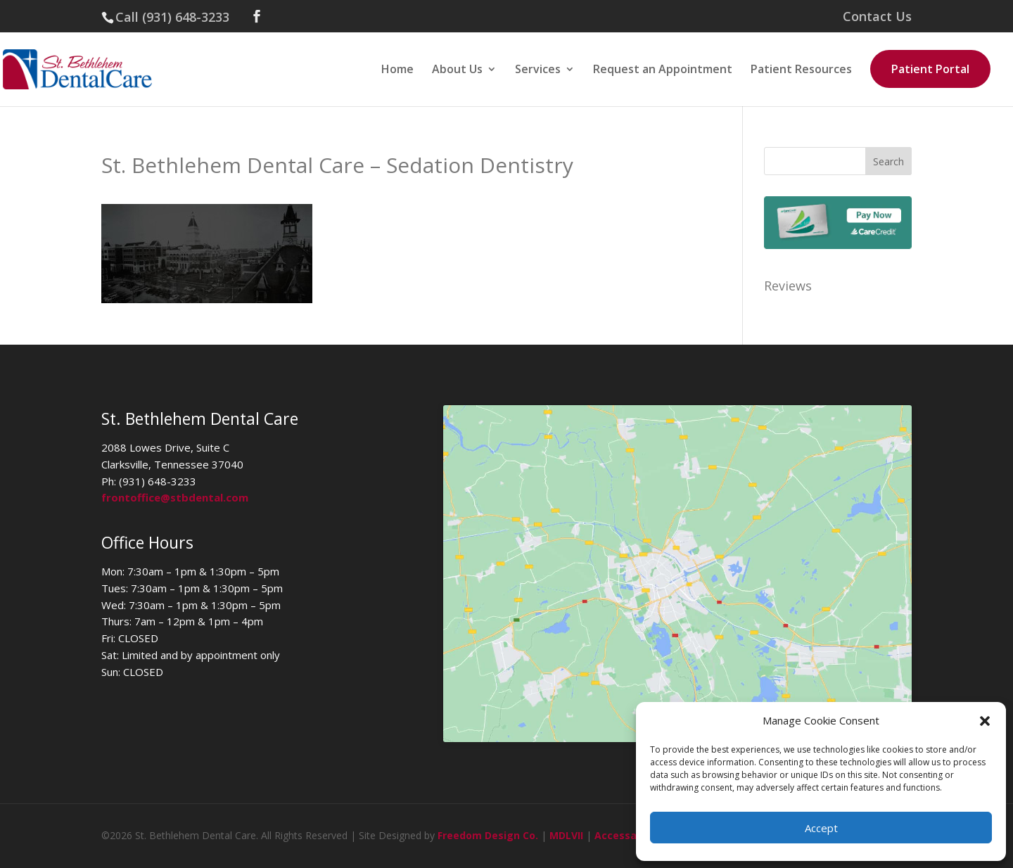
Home (397, 70)
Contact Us (877, 17)
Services (538, 70)
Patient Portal (930, 69)
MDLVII (566, 835)
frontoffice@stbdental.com (174, 497)
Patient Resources (801, 70)
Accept (821, 828)
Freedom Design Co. (488, 835)
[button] (985, 721)
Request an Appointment (662, 70)
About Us (457, 70)
